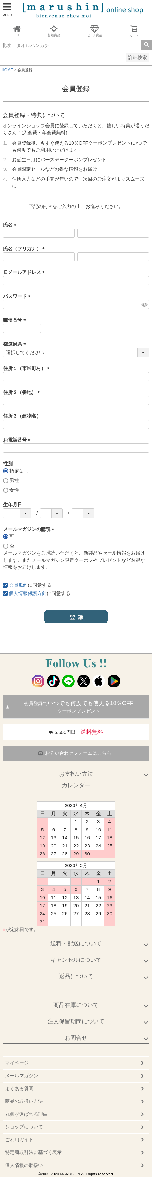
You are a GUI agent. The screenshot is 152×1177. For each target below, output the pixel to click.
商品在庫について (76, 1005)
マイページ (17, 1063)
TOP (17, 31)
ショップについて (24, 1126)
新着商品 (54, 31)
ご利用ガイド (19, 1139)
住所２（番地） (22, 392)
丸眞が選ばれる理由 (26, 1114)
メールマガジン (21, 1075)
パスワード (18, 296)
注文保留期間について (76, 1021)
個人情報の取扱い (24, 1165)
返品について (76, 976)
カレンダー (76, 785)
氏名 (11, 224)
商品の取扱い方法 (24, 1101)
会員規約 (18, 585)
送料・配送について (76, 943)
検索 (146, 45)
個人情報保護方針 (28, 593)
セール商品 (94, 31)
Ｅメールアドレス (25, 272)
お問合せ (76, 1038)
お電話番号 (18, 440)
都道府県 (15, 344)
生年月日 (12, 504)
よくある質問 (19, 1088)
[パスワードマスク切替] (144, 304)
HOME (7, 70)
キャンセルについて (76, 960)
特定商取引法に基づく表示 (33, 1152)
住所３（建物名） (22, 416)
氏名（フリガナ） (25, 248)
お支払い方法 (76, 774)
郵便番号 (15, 320)
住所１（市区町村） (27, 368)
